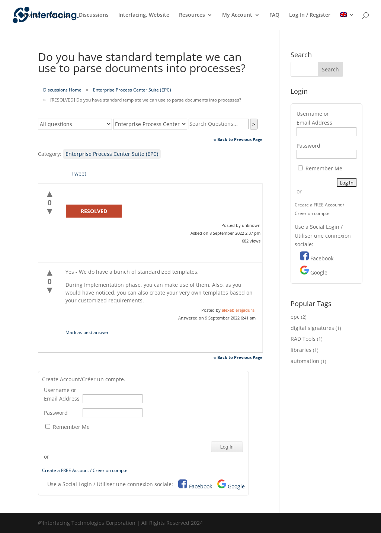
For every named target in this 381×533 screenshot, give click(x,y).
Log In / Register (309, 15)
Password (56, 412)
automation (305, 361)
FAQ (274, 15)
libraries (301, 349)
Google (236, 486)
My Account (237, 15)
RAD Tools (303, 338)
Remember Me (67, 426)
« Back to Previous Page (238, 139)
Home (31, 15)
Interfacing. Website (143, 15)
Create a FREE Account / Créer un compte (85, 470)
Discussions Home (62, 90)
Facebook (200, 486)
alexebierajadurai (239, 310)
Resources (192, 15)
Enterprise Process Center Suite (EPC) (132, 90)
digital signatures (312, 327)
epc (295, 316)
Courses (59, 15)
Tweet (78, 173)
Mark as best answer (87, 332)
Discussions (94, 15)
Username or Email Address (62, 394)
